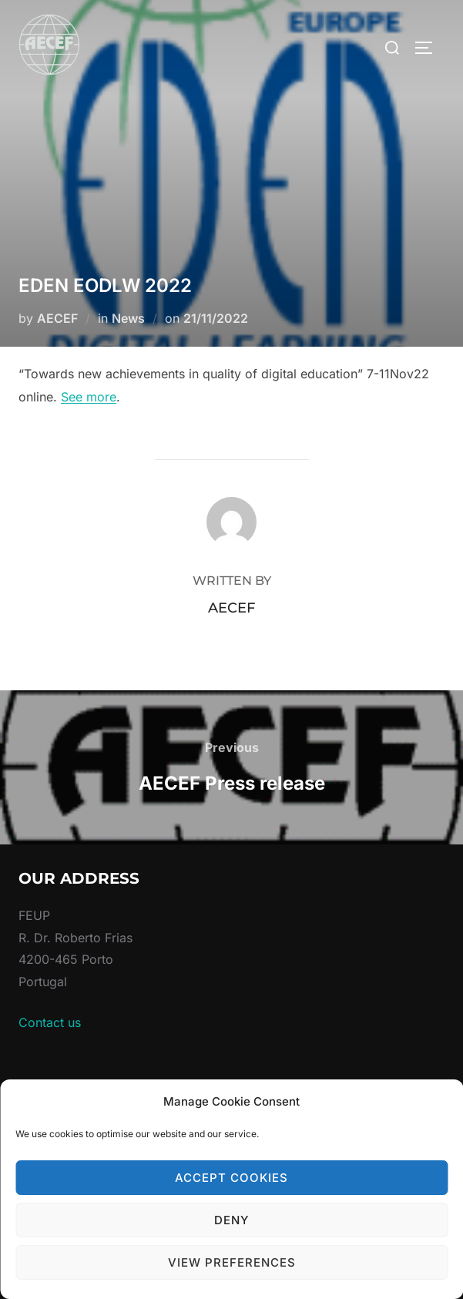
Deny (231, 1220)
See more (88, 396)
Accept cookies (231, 1177)
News (128, 318)
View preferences (232, 1262)
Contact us (49, 1022)
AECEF (57, 318)
